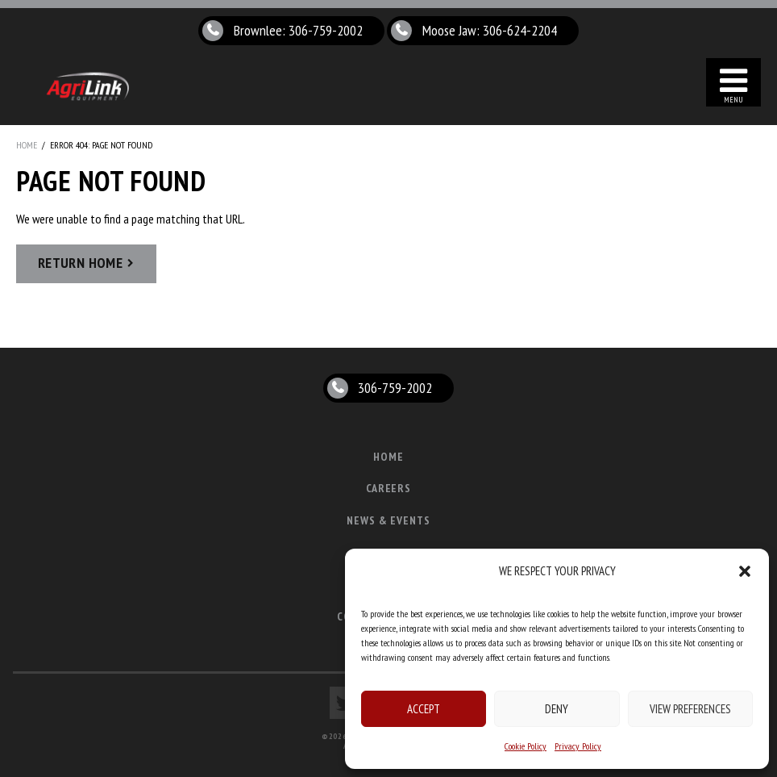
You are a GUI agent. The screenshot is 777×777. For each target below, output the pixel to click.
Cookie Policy (525, 746)
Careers (389, 488)
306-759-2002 (395, 387)
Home (26, 145)
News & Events (389, 520)
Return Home (80, 262)
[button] (745, 571)
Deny (556, 708)
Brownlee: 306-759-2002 (298, 30)
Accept (423, 708)
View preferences (690, 708)
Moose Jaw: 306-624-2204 (489, 30)
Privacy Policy (578, 746)
